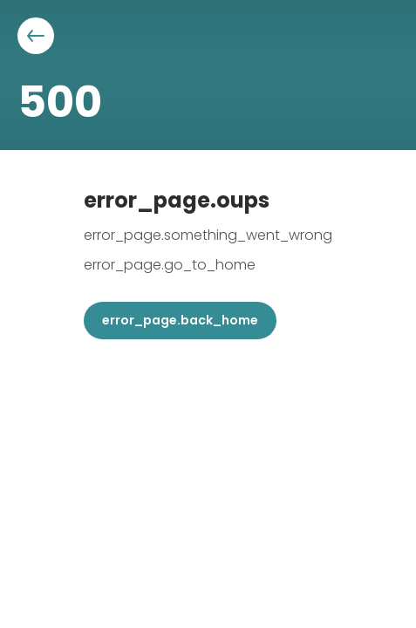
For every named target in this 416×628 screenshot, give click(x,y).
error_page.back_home (180, 320)
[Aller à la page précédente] (35, 35)
